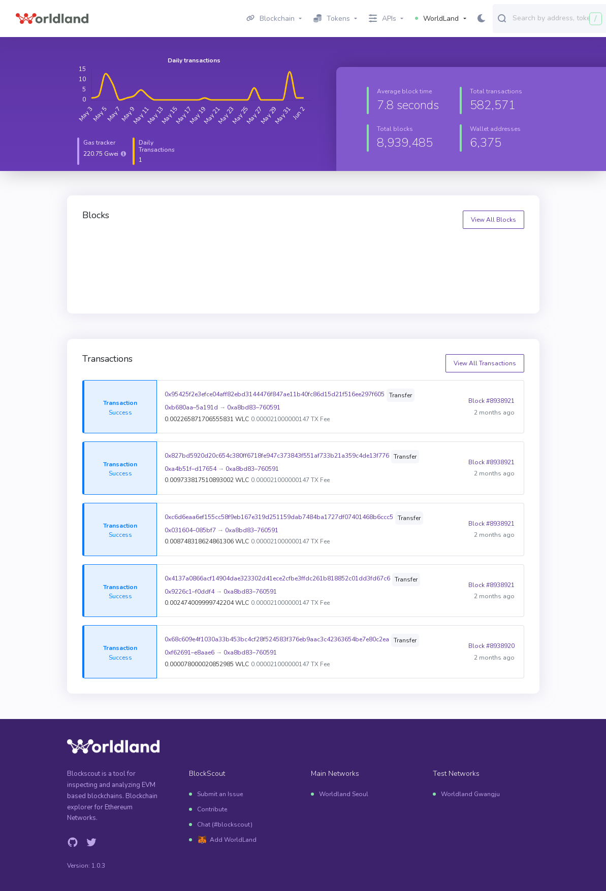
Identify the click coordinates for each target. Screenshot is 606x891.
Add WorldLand (233, 840)
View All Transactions (485, 363)
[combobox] (557, 18)
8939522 (104, 248)
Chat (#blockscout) (224, 824)
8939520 (328, 248)
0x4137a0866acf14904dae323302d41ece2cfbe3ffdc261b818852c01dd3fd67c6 (277, 578)
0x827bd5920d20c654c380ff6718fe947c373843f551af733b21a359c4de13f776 (277, 456)
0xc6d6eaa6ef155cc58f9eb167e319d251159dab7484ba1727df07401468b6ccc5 (279, 517)
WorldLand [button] (437, 18)
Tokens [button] (331, 18)
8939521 (216, 248)
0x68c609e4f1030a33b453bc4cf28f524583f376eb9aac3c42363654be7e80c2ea (277, 639)
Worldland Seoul (343, 794)
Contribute (212, 809)
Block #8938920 (491, 646)
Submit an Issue (220, 794)
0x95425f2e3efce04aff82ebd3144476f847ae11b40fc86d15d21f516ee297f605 (275, 394)
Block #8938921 (491, 401)
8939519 (440, 248)
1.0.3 (98, 866)
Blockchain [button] (270, 18)
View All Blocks (493, 220)
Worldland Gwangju (470, 794)
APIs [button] (382, 18)
